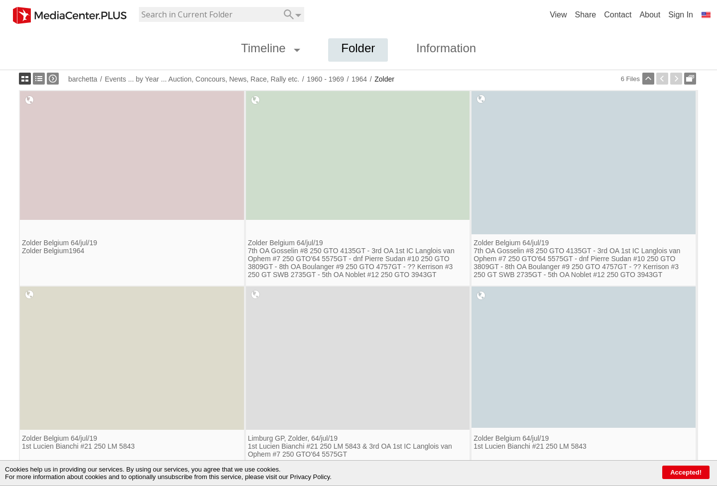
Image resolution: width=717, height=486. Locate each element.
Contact (617, 14)
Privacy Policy (310, 477)
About (649, 14)
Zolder (384, 79)
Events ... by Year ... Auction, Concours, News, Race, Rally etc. (202, 79)
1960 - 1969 (325, 79)
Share (586, 14)
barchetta (82, 79)
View (558, 14)
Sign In (680, 14)
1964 (359, 79)
